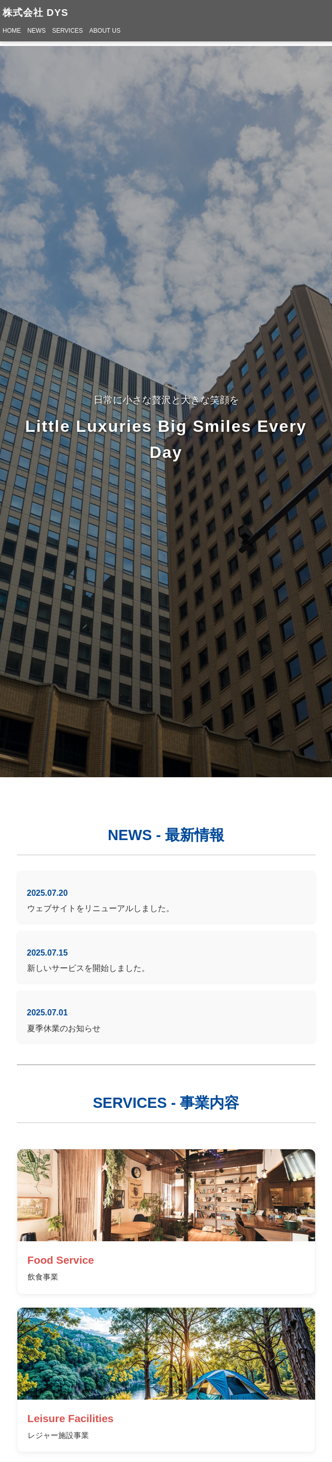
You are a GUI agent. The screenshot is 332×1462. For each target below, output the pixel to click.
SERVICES (67, 30)
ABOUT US (105, 30)
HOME (12, 30)
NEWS (36, 30)
